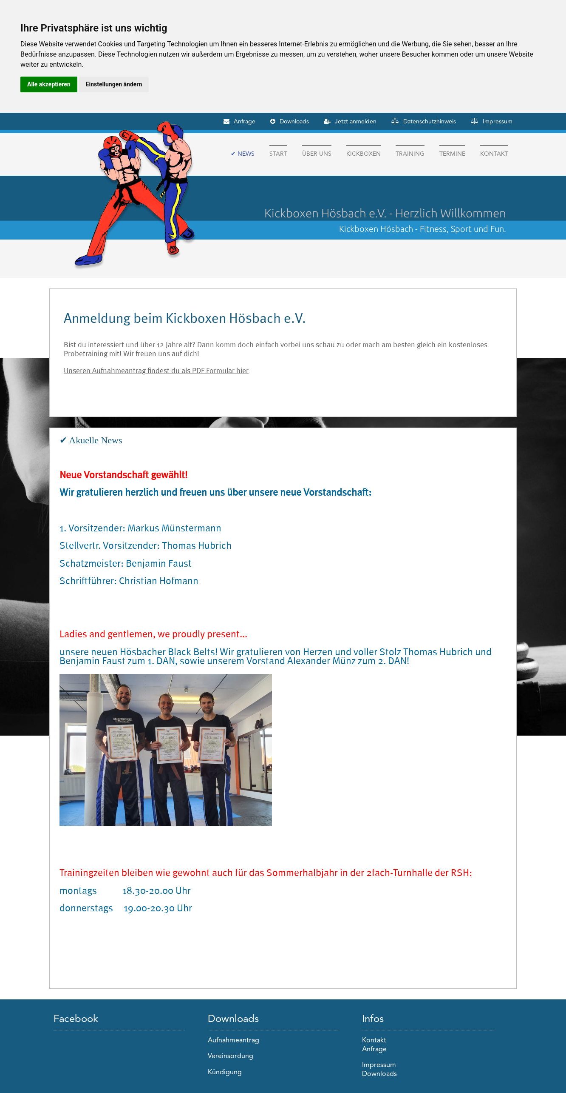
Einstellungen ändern (114, 84)
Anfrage (244, 121)
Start (278, 153)
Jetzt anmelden (355, 121)
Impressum (497, 121)
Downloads (294, 121)
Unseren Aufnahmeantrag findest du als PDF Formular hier (156, 370)
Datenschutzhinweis (429, 121)
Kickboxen (363, 153)
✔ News (243, 153)
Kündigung (225, 1072)
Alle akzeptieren (49, 84)
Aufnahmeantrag (233, 1040)
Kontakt (494, 153)
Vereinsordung (230, 1056)
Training (410, 153)
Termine (452, 153)
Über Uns (316, 153)
